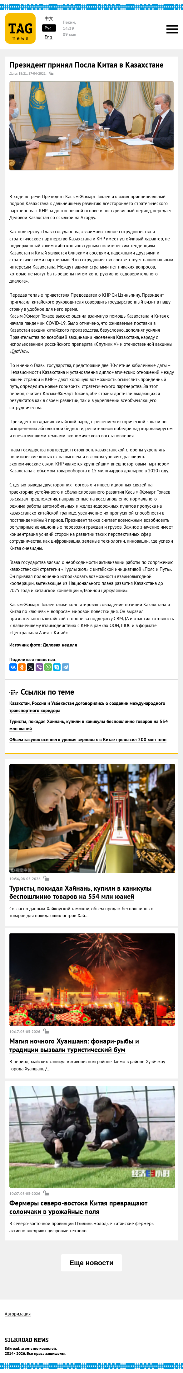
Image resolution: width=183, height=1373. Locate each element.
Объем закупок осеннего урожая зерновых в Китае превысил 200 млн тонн (87, 739)
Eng (48, 37)
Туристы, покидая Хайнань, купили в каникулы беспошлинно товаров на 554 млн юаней (80, 892)
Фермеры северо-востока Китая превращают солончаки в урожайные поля (78, 1207)
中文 (49, 18)
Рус (48, 28)
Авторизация (18, 1314)
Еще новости (91, 1263)
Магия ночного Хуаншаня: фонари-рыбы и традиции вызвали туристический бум (74, 1045)
